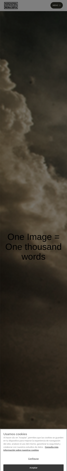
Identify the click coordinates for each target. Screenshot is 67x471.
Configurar (33, 459)
